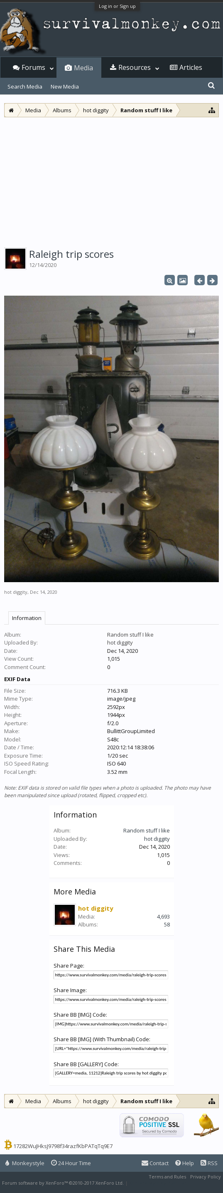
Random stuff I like (130, 634)
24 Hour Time (71, 1163)
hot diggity (15, 592)
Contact (155, 1163)
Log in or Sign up (117, 6)
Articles (190, 67)
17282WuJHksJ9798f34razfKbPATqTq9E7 (63, 1146)
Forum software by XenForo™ (63, 1183)
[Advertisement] (111, 179)
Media (83, 67)
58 (167, 924)
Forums (33, 67)
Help (184, 1163)
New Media (65, 86)
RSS (209, 1163)
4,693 (163, 916)
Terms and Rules (167, 1176)
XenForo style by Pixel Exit (158, 1183)
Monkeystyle (24, 1163)
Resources (134, 67)
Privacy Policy (205, 1176)
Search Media (24, 86)
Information (27, 618)
